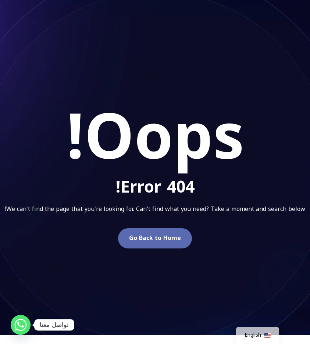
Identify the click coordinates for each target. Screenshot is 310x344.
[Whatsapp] (21, 325)
